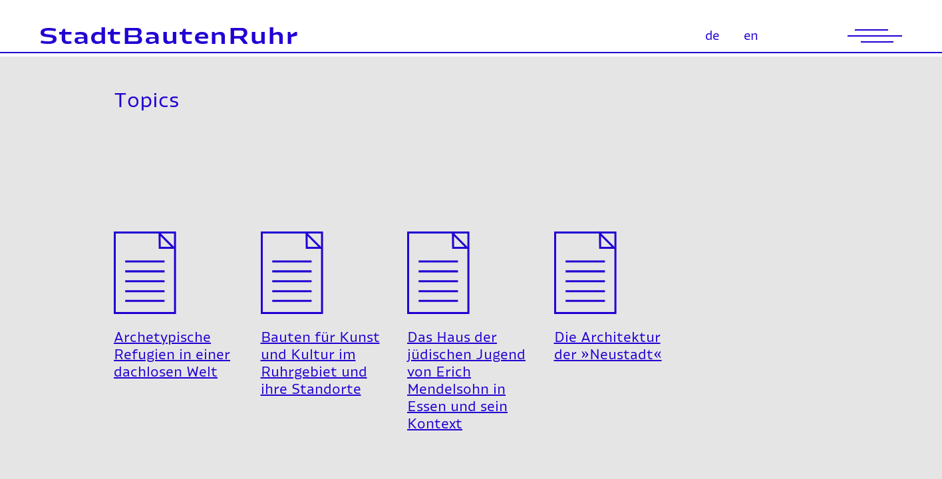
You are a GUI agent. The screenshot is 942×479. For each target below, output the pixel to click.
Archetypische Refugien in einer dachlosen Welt (172, 270)
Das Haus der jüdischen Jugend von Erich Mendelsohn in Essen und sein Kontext (466, 296)
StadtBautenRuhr (169, 37)
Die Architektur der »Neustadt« (608, 262)
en (751, 37)
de (712, 37)
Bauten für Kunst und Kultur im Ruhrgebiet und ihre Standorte (320, 279)
